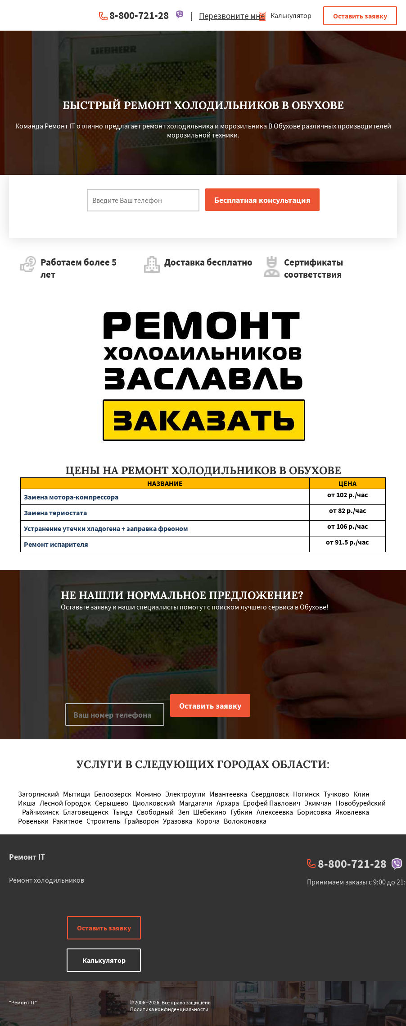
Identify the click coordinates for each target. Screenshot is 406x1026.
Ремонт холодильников (46, 879)
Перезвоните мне (232, 15)
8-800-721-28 (139, 15)
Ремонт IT (27, 857)
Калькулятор (284, 15)
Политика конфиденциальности (169, 1009)
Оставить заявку (360, 15)
